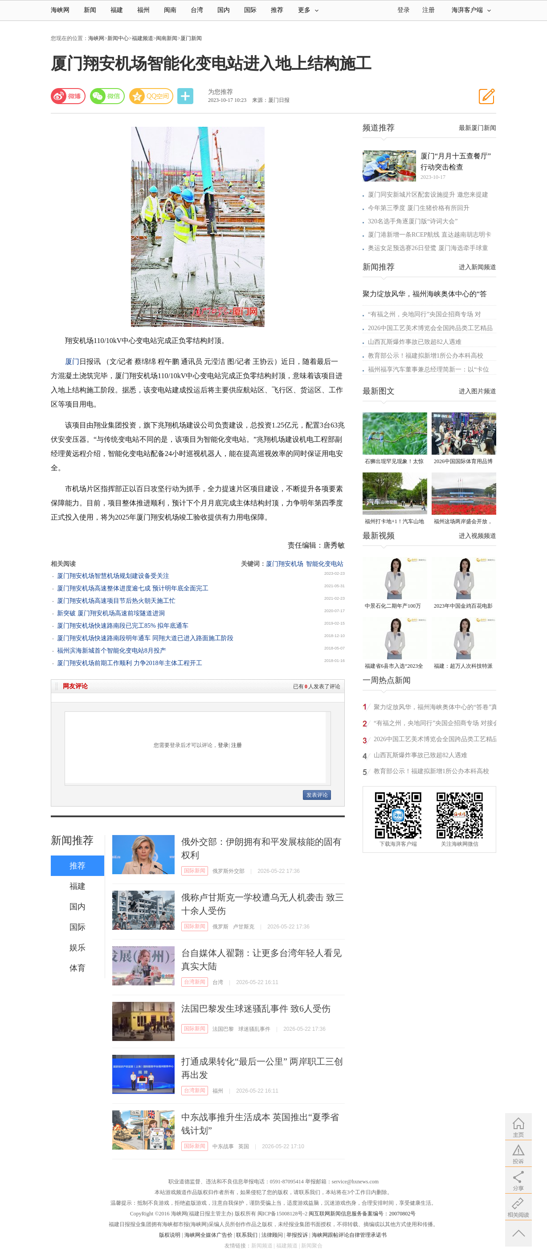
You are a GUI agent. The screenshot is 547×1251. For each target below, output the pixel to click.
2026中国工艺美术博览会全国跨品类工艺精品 (430, 328)
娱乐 (77, 947)
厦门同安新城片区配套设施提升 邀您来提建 (428, 194)
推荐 (277, 10)
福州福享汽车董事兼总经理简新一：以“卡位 (428, 369)
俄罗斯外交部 (228, 871)
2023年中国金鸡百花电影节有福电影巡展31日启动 (463, 606)
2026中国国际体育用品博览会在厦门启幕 (463, 462)
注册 (428, 10)
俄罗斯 (220, 927)
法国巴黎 (223, 1029)
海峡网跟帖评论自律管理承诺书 (349, 1235)
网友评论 (75, 686)
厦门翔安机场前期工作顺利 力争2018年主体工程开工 (129, 663)
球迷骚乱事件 (254, 1029)
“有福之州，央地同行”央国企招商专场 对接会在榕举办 (436, 724)
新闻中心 (118, 38)
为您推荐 (220, 92)
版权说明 (169, 1235)
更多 (308, 10)
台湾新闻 (194, 982)
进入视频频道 (477, 536)
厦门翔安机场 (284, 564)
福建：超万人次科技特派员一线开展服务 (463, 666)
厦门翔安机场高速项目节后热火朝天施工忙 (116, 600)
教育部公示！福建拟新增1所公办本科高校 (425, 355)
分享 (186, 96)
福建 (116, 10)
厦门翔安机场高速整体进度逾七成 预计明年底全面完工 (132, 588)
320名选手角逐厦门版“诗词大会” (412, 221)
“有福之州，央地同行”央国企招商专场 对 (424, 314)
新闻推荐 (72, 840)
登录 (223, 745)
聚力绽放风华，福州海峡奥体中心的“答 (425, 294)
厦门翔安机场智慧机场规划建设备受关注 (113, 576)
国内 (223, 10)
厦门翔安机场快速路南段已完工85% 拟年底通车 (122, 625)
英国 (243, 1146)
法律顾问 (272, 1235)
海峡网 (60, 10)
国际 (250, 10)
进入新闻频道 (477, 267)
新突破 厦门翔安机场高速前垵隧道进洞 (111, 613)
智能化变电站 (324, 564)
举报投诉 (297, 1235)
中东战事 (223, 1146)
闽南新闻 (166, 38)
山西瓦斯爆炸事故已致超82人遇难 (414, 342)
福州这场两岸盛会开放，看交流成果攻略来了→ (463, 522)
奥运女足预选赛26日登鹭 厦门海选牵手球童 (428, 248)
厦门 (72, 361)
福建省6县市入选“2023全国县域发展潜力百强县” (394, 666)
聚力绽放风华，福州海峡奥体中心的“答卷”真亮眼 (436, 708)
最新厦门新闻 (477, 128)
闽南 (170, 10)
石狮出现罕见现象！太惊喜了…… (394, 462)
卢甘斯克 (243, 927)
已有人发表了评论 (316, 686)
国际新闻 (194, 871)
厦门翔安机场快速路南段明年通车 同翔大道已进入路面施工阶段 (145, 638)
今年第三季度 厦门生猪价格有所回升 (418, 208)
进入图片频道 (477, 391)
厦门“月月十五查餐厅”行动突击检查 (455, 161)
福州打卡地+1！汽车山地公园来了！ (394, 522)
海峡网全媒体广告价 (208, 1235)
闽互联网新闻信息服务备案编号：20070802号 (362, 1214)
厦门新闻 (191, 38)
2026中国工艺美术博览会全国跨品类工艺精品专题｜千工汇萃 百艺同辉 (436, 740)
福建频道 (142, 38)
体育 (77, 968)
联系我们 (246, 1235)
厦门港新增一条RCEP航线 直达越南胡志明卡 (429, 234)
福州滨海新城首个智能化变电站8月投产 (111, 650)
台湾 (197, 10)
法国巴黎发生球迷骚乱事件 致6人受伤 (256, 1008)
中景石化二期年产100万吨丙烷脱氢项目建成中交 (394, 606)
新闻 (90, 10)
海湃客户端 (471, 10)
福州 (143, 10)
